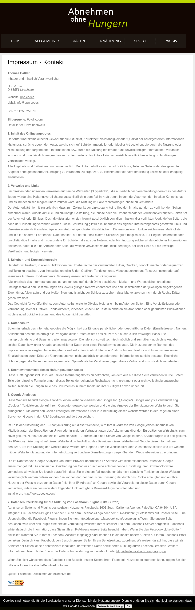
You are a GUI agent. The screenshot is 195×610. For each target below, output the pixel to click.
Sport (140, 41)
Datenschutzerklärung (110, 606)
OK (128, 606)
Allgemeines (47, 41)
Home (16, 41)
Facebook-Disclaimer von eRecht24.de (44, 573)
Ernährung (109, 41)
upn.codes (27, 97)
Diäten (78, 41)
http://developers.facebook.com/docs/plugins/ (110, 518)
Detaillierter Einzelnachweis (26, 125)
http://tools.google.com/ (39, 493)
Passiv (171, 41)
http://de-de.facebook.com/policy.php (141, 551)
